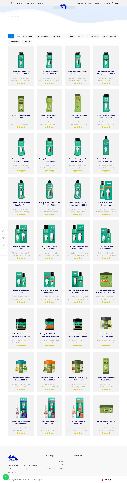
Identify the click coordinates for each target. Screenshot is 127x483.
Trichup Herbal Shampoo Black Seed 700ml (21, 203)
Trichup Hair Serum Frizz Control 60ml (77, 422)
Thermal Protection (109, 36)
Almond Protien (93, 36)
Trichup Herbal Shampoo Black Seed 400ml (106, 116)
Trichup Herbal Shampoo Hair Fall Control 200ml (77, 72)
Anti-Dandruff (69, 36)
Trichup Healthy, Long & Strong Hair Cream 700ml (78, 203)
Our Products (81, 3)
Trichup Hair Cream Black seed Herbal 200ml (106, 335)
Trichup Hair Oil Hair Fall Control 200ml (106, 203)
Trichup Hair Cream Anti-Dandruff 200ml (21, 378)
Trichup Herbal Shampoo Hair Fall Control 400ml (49, 160)
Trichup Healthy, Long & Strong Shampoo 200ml (106, 72)
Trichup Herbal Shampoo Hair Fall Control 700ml (49, 203)
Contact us (98, 3)
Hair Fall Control (42, 36)
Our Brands (30, 3)
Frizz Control (14, 42)
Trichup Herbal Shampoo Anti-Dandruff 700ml (106, 160)
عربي (117, 3)
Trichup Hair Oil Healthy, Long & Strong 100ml (77, 291)
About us (19, 3)
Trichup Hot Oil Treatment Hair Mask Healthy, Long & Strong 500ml (21, 335)
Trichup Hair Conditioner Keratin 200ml (106, 378)
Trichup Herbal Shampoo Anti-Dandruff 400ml (21, 160)
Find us (40, 3)
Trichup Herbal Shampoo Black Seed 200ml (49, 72)
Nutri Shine (27, 42)
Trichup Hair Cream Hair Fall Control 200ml (49, 378)
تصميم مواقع (112, 480)
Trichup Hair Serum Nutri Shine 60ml (49, 422)
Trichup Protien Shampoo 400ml (78, 116)
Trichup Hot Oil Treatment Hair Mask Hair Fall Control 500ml (49, 335)
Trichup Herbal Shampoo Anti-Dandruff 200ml (21, 72)
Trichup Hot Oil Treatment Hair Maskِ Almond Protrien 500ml (105, 291)
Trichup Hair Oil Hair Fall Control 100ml (49, 291)
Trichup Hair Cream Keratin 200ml (105, 422)
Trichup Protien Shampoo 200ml (49, 116)
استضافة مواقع (106, 480)
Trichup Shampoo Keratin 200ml (21, 116)
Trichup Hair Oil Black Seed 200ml (21, 247)
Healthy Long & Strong (24, 36)
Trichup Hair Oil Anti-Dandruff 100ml (106, 247)
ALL (11, 36)
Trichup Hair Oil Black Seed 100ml (21, 291)
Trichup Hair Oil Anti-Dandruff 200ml (49, 247)
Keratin (80, 36)
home (10, 16)
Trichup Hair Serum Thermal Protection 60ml (21, 422)
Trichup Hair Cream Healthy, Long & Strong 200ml (78, 378)
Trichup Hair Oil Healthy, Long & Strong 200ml (77, 247)
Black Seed (56, 36)
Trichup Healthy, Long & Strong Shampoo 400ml (77, 160)
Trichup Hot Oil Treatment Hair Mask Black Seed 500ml (78, 335)
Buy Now (107, 3)
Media (89, 3)
